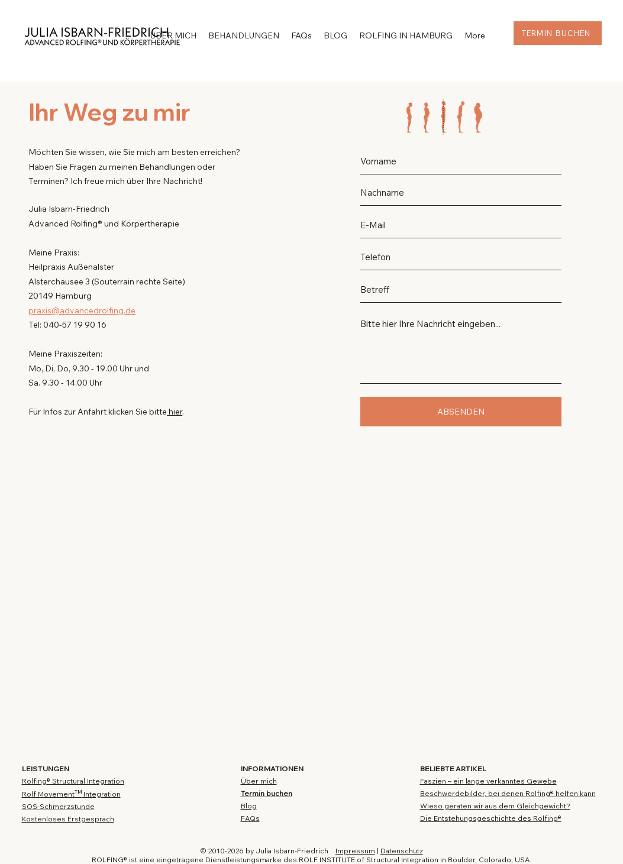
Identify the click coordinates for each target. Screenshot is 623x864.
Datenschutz (401, 850)
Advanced (49, 223)
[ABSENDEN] (460, 411)
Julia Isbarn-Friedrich (68, 208)
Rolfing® (86, 223)
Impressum (355, 850)
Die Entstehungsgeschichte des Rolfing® (490, 818)
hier (174, 411)
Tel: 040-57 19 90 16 (67, 324)
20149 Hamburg (60, 295)
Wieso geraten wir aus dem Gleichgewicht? (495, 805)
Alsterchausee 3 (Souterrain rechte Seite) (106, 281)
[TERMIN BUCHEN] (558, 33)
